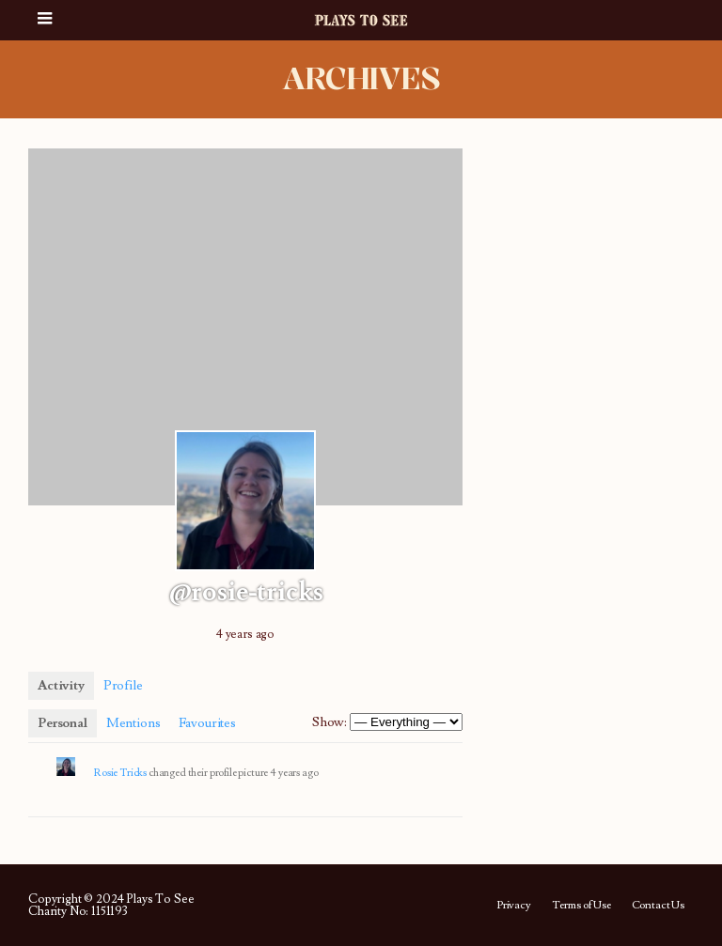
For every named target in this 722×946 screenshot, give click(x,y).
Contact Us (658, 905)
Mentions (133, 723)
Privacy (513, 905)
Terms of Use (581, 905)
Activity (61, 685)
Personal (62, 723)
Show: (329, 722)
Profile (123, 685)
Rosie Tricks (120, 773)
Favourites (207, 723)
